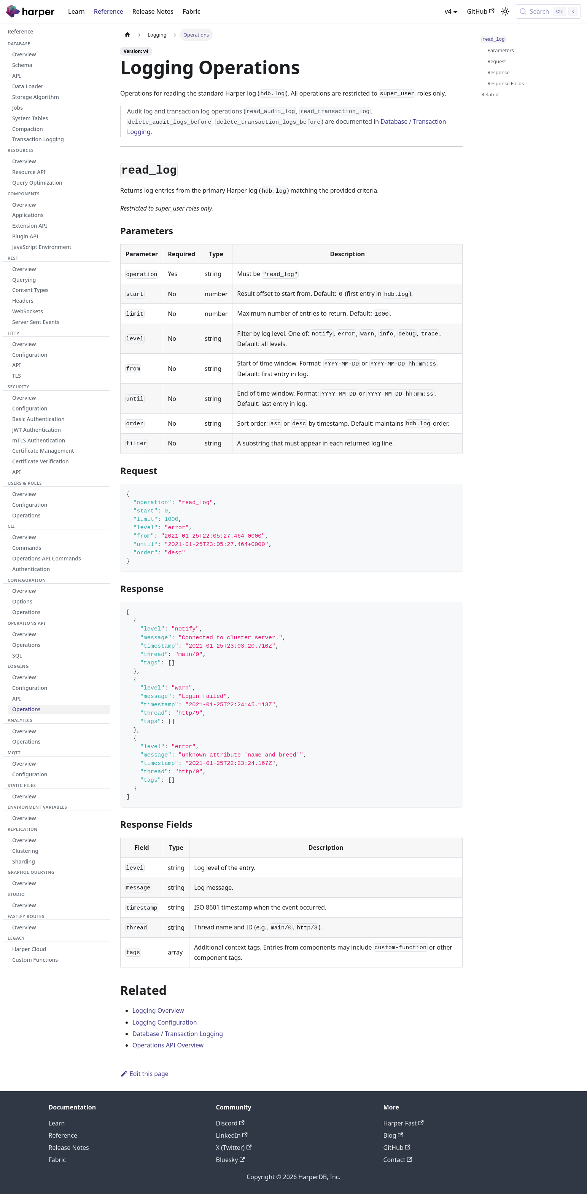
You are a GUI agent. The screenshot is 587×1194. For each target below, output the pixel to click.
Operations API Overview (168, 1045)
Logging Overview (158, 1010)
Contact (397, 1160)
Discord (230, 1123)
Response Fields (505, 83)
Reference (108, 11)
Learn (76, 11)
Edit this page (144, 1073)
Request (496, 61)
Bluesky (230, 1160)
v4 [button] (448, 11)
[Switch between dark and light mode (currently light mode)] (505, 11)
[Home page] (127, 35)
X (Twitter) (234, 1147)
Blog (393, 1135)
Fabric (191, 11)
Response (498, 72)
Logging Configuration (164, 1022)
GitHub (480, 11)
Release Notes (152, 11)
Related (489, 94)
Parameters (500, 50)
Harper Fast (403, 1123)
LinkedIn (232, 1135)
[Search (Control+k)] (548, 11)
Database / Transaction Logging (177, 1034)
